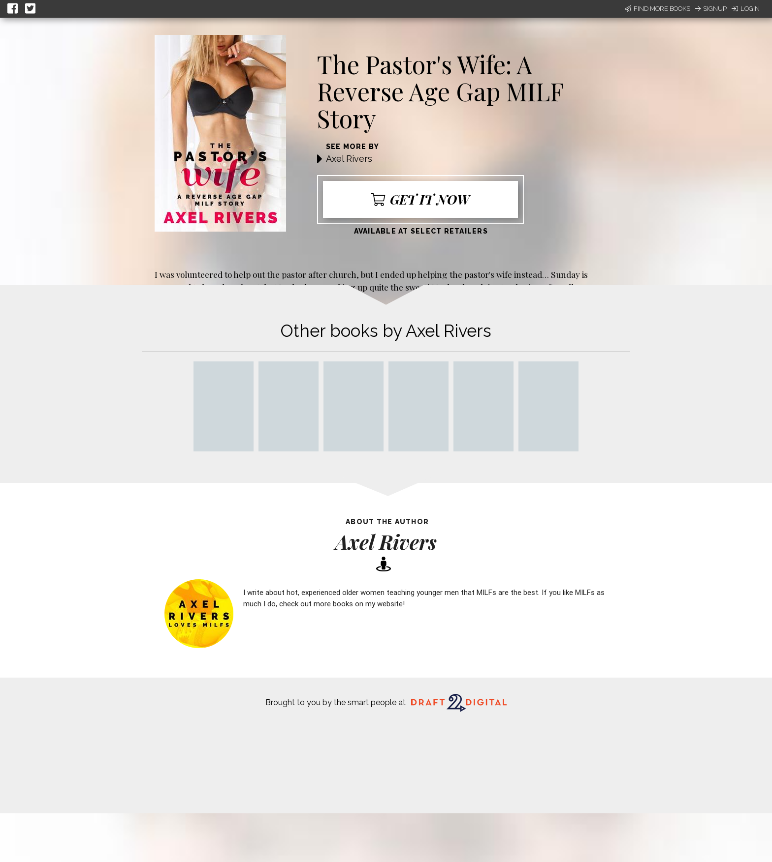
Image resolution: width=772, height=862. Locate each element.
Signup (711, 8)
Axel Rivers (349, 158)
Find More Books (657, 8)
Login (746, 8)
